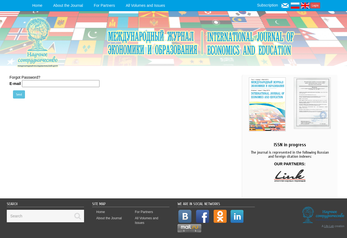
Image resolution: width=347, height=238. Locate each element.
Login (315, 5)
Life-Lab (329, 226)
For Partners (104, 5)
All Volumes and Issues (145, 5)
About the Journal (68, 5)
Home (37, 5)
